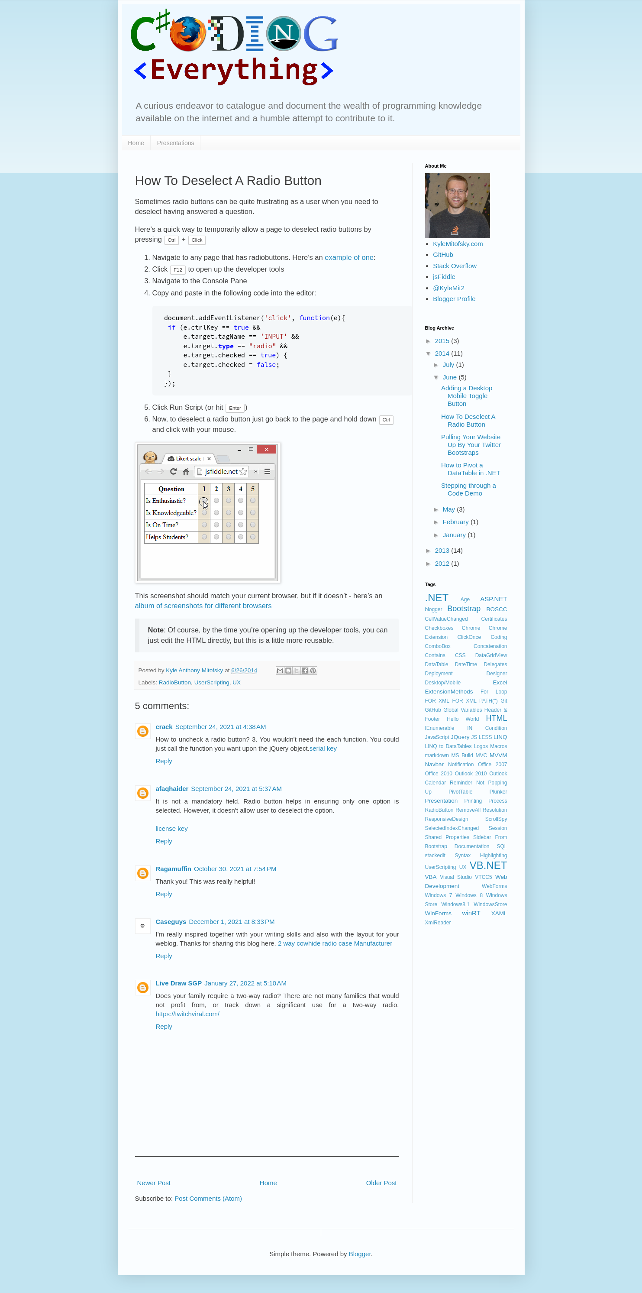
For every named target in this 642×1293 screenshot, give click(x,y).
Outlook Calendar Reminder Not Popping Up (466, 783)
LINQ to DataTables (448, 746)
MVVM (498, 755)
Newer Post (154, 1182)
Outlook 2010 (471, 774)
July (449, 364)
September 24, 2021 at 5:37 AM (236, 788)
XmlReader (438, 923)
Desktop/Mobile (443, 683)
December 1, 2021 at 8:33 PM (231, 921)
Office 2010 (439, 774)
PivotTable (460, 792)
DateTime (466, 664)
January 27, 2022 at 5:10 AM (245, 983)
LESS (485, 737)
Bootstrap (464, 608)
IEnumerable (440, 728)
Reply (164, 761)
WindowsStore (490, 904)
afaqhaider (172, 788)
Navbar (434, 764)
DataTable (436, 664)
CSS (460, 655)
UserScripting (211, 682)
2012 (443, 563)
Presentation (441, 800)
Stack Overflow (455, 265)
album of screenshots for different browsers (203, 605)
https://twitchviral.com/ (188, 1014)
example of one (349, 257)
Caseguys (171, 921)
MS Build (462, 755)
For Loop (494, 692)
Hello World (463, 719)
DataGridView (491, 655)
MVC (481, 755)
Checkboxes (439, 628)
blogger (433, 609)
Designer (496, 674)
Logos (481, 746)
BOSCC (496, 609)
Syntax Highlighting (481, 855)
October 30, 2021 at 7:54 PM (235, 868)
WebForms (494, 886)
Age (465, 599)
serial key (323, 748)
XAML (499, 913)
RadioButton (175, 682)
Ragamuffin (174, 868)
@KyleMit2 (449, 288)
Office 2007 (492, 765)
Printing (473, 801)
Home (136, 142)
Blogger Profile (454, 298)
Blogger (360, 1253)
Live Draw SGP (179, 983)
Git (503, 701)
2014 (443, 353)
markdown (437, 755)
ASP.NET (493, 599)
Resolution (495, 810)
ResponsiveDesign (446, 819)
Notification (461, 765)
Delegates (495, 664)
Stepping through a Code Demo (468, 489)
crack (164, 726)
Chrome (471, 628)
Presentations (175, 142)
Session (498, 828)
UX (236, 682)
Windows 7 (438, 895)
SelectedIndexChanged (452, 828)
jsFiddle (444, 276)
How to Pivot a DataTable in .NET (470, 468)
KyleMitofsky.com (458, 243)
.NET (437, 597)
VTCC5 (483, 877)
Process (497, 801)
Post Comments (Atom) (208, 1198)
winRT (471, 913)
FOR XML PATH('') (474, 701)
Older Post (381, 1182)
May (450, 509)
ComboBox (438, 646)
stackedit (435, 855)
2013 (443, 550)
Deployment (439, 674)
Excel (500, 682)
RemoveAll (468, 810)
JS (474, 737)
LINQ (500, 737)
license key (172, 828)
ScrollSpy (496, 819)
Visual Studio (456, 877)
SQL (502, 846)
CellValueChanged (446, 619)
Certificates (494, 619)
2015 (443, 340)
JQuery (460, 737)
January (455, 534)
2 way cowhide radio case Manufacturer (335, 943)
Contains (435, 655)
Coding (498, 637)
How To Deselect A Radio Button (468, 420)
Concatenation (490, 646)
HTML (496, 718)
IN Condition (487, 728)
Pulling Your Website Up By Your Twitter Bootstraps (471, 444)
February (457, 521)
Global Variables (462, 710)
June (451, 377)
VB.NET (488, 865)
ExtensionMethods (449, 691)
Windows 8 (469, 895)
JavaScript (437, 737)
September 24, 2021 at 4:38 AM (220, 726)
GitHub (443, 254)
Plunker (498, 792)
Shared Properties (447, 837)
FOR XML (437, 701)
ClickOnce (469, 637)
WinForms (438, 913)
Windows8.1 (455, 904)
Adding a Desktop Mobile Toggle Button (466, 395)
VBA (431, 877)
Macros (498, 746)
